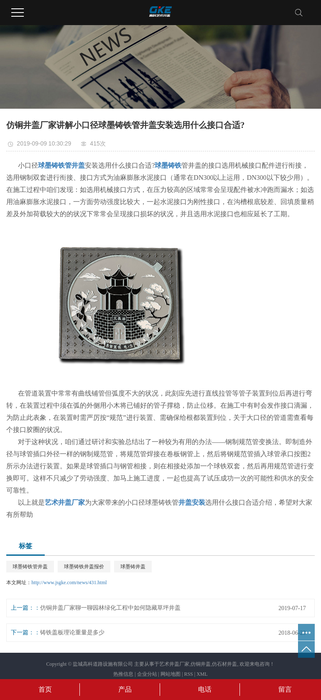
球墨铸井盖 (132, 567)
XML (202, 674)
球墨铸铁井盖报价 (84, 567)
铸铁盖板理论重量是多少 (72, 632)
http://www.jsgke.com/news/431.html (69, 582)
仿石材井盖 (224, 664)
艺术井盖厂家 (174, 664)
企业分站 (147, 674)
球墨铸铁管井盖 (30, 567)
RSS (188, 674)
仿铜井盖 (201, 664)
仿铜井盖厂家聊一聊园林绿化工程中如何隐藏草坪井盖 (110, 608)
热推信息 (123, 674)
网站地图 (170, 674)
